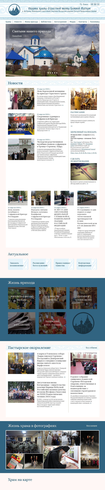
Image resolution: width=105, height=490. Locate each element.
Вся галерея (91, 425)
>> (63, 105)
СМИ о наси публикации (22, 323)
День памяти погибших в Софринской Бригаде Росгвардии (17, 213)
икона (79, 142)
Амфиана (74, 144)
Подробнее (17, 36)
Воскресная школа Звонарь (21, 298)
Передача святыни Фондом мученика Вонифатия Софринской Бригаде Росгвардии (40, 214)
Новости (18, 22)
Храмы (8, 22)
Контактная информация (84, 264)
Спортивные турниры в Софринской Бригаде (48, 117)
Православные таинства (63, 264)
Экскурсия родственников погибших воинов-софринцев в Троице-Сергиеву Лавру (51, 144)
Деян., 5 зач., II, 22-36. (78, 153)
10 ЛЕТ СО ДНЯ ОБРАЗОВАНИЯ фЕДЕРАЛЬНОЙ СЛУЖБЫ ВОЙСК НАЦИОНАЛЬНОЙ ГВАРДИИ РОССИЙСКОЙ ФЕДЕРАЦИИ (62, 218)
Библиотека (46, 22)
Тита (75, 142)
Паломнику (94, 22)
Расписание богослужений (40, 264)
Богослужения (60, 22)
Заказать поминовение (17, 264)
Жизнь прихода (31, 22)
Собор (72, 145)
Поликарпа (89, 144)
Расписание (78, 112)
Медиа (72, 22)
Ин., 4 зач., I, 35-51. (91, 153)
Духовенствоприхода (52, 298)
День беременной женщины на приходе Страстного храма (51, 92)
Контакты (83, 22)
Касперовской (85, 149)
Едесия (80, 144)
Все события (91, 347)
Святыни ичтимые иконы (83, 298)
